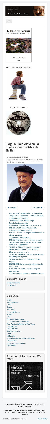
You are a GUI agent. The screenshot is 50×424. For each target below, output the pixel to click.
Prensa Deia (12, 341)
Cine (9, 317)
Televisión (11, 309)
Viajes (9, 300)
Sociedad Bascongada (15, 319)
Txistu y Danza (12, 302)
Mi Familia (11, 336)
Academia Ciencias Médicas (18, 322)
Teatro (9, 307)
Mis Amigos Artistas (14, 331)
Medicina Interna (13, 283)
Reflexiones (11, 346)
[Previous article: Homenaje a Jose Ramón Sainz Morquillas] (11, 208)
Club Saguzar (12, 329)
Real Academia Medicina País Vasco (21, 324)
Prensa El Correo (13, 312)
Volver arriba (42, 419)
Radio (9, 305)
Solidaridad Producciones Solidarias (21, 338)
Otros (9, 334)
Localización (12, 285)
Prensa (9, 314)
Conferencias (12, 326)
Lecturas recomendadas (16, 343)
